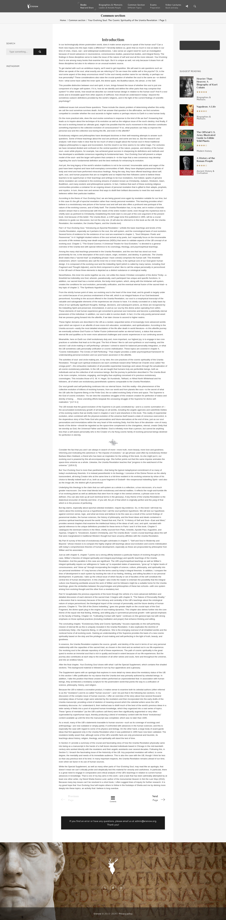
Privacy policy (125, 913)
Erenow (97, 913)
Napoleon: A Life (206, 106)
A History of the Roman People (206, 159)
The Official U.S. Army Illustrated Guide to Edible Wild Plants (206, 136)
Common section (77, 20)
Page (146, 798)
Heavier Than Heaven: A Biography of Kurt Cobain (207, 83)
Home (63, 20)
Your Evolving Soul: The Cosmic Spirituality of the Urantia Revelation (122, 20)
